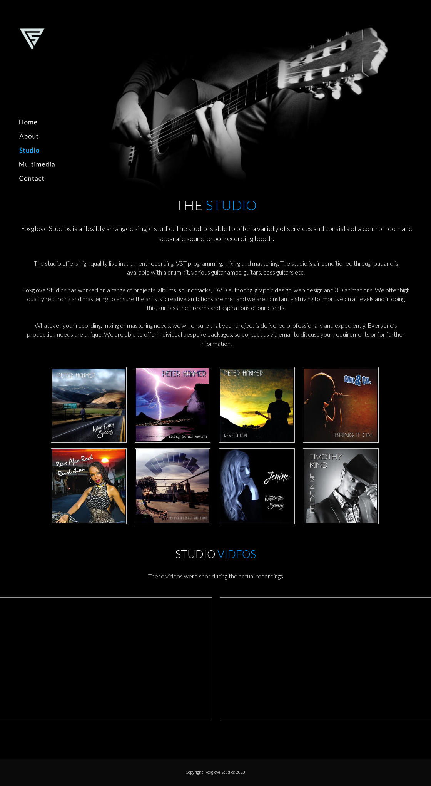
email (286, 334)
